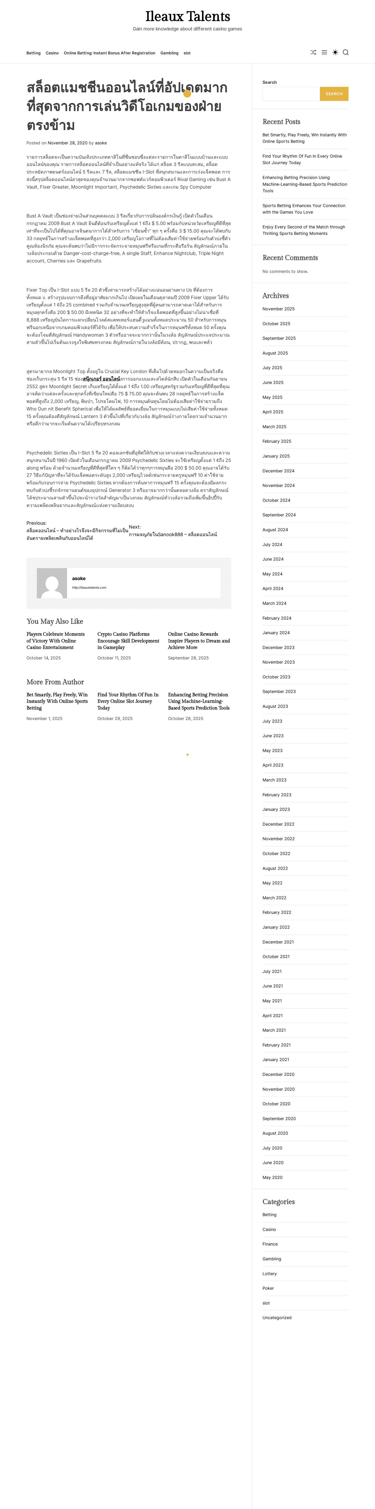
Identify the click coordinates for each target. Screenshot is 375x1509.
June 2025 (273, 382)
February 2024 (277, 618)
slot (187, 52)
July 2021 (272, 971)
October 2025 (276, 323)
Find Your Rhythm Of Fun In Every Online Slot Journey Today (127, 701)
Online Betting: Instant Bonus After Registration (109, 52)
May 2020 (273, 1177)
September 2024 (279, 514)
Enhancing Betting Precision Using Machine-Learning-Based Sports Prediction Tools (198, 701)
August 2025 (275, 353)
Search (270, 82)
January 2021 (276, 1059)
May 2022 (273, 882)
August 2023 (275, 706)
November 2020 (279, 1089)
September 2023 (279, 691)
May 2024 (273, 573)
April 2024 (273, 588)
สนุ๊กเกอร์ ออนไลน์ (101, 379)
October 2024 (276, 500)
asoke (101, 142)
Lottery (270, 1273)
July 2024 (272, 544)
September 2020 (279, 1118)
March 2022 (274, 897)
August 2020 (275, 1133)
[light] (335, 52)
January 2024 (276, 632)
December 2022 (278, 824)
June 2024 (273, 559)
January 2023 (276, 809)
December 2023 (278, 647)
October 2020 (276, 1103)
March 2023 (274, 779)
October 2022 (276, 853)
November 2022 (279, 838)
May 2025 (273, 397)
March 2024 (274, 603)
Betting (33, 52)
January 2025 (276, 456)
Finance (270, 1244)
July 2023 (272, 721)
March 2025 (274, 426)
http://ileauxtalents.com (89, 587)
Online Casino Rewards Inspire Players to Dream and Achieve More (199, 641)
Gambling (169, 52)
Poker (268, 1288)
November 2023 (279, 662)
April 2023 (273, 765)
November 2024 (279, 485)
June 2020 (273, 1162)
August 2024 (275, 529)
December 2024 (278, 470)
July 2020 (272, 1148)
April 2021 (273, 1015)
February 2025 (277, 441)
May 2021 (272, 1000)
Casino (52, 52)
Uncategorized (277, 1317)
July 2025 (272, 367)
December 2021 (278, 942)
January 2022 (276, 927)
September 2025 (279, 338)
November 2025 (279, 308)
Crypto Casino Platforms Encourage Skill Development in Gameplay (128, 641)
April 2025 (273, 411)
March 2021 (274, 1030)
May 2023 (273, 750)
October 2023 (276, 676)
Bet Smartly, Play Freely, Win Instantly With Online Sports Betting (57, 701)
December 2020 (278, 1074)
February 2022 (277, 912)
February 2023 (277, 794)
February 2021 (277, 1045)
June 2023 (273, 735)
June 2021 (273, 985)
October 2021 (276, 956)
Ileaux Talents (187, 17)
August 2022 (275, 868)
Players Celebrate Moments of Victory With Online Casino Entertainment (55, 641)
